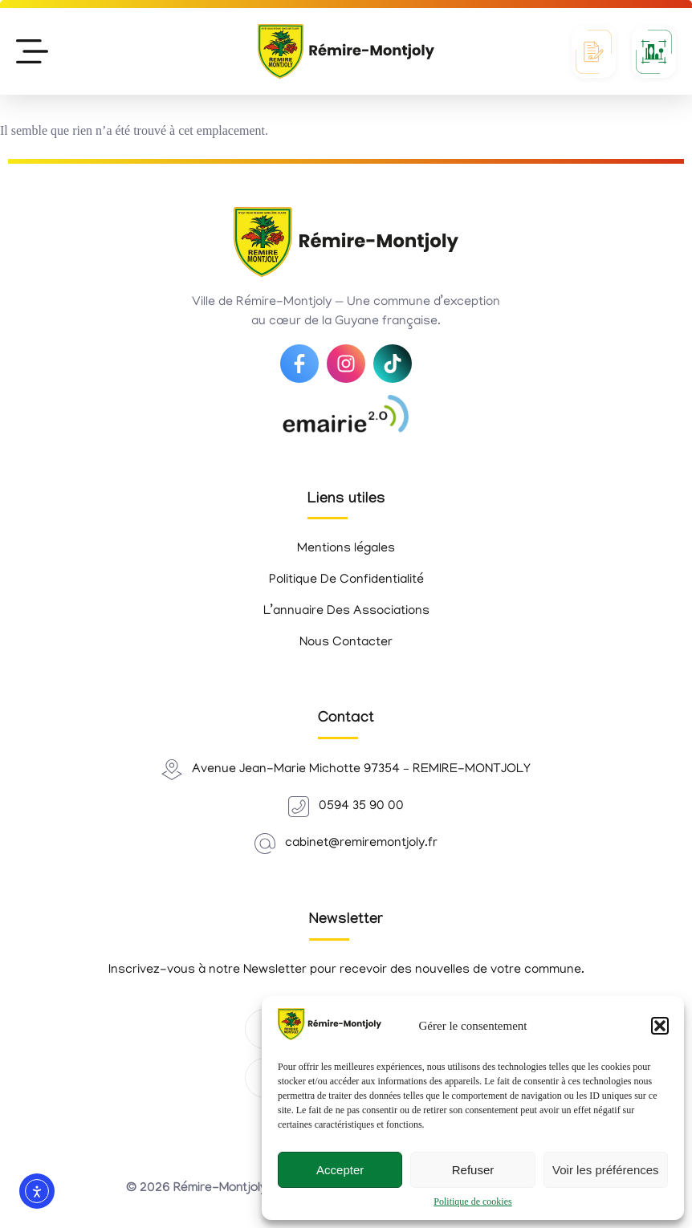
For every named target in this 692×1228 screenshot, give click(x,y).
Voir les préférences (605, 1170)
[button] (660, 1026)
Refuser (473, 1170)
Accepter (340, 1170)
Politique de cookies (472, 1201)
